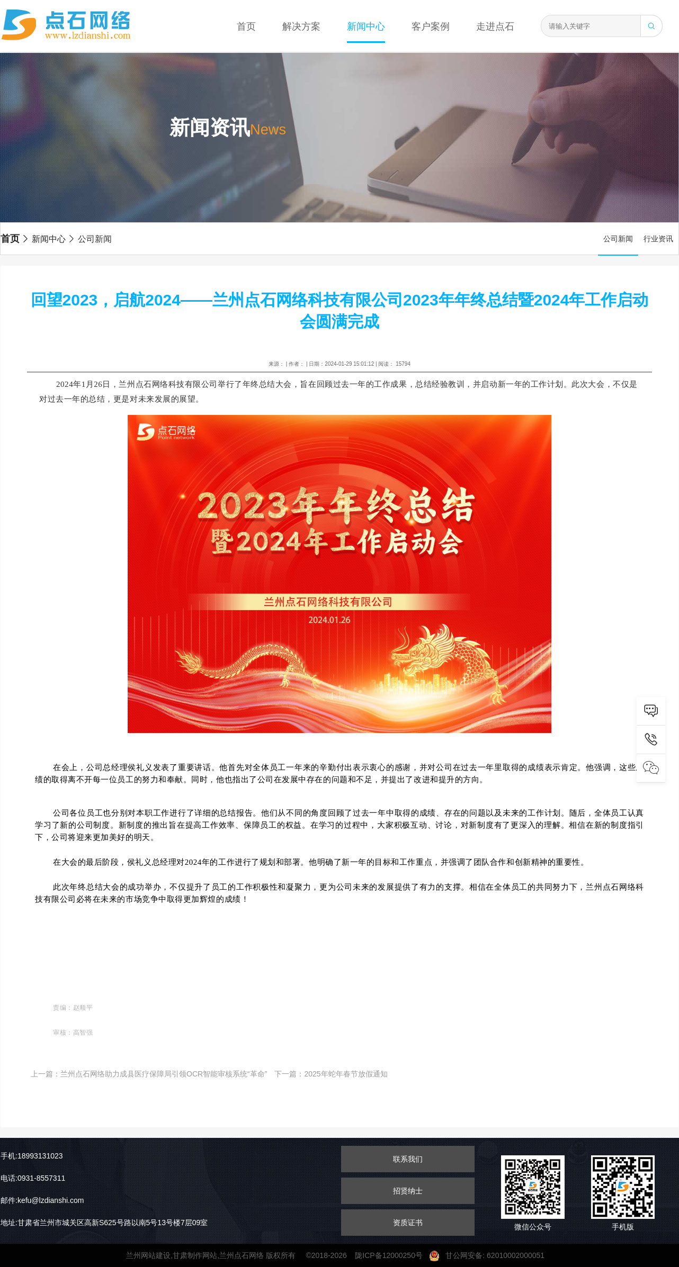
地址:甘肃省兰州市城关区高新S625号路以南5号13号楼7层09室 (104, 1222)
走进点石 (495, 26)
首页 (246, 26)
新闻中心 (366, 26)
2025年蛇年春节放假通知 (345, 1074)
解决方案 (301, 26)
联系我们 (408, 1159)
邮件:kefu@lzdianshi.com (42, 1200)
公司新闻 (89, 238)
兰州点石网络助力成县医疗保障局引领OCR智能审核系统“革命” (163, 1074)
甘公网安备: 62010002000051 (491, 1255)
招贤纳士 (408, 1191)
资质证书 (408, 1222)
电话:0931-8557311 (33, 1178)
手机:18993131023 (32, 1156)
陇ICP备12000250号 (391, 1255)
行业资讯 (658, 238)
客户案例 (431, 26)
